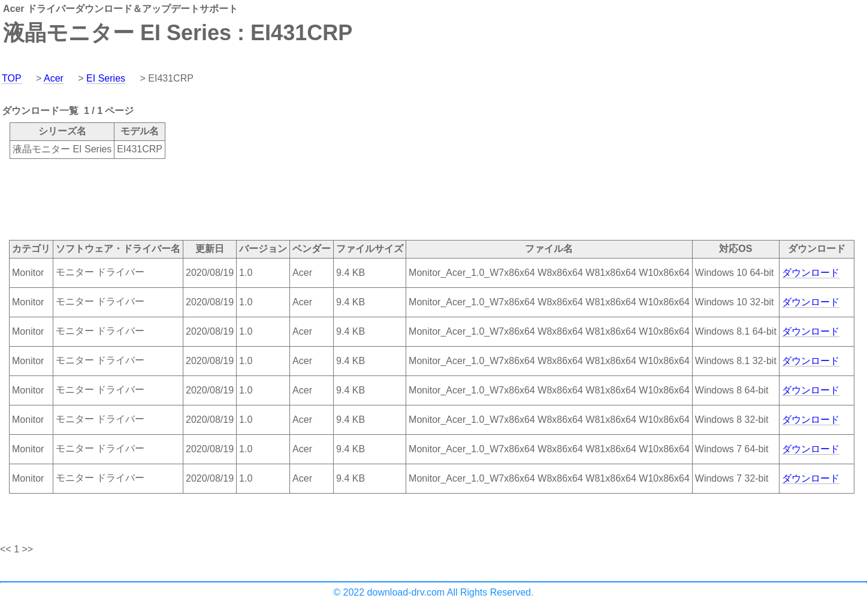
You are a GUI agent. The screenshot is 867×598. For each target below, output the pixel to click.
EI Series (105, 78)
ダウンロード (810, 273)
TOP (12, 78)
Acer (54, 78)
